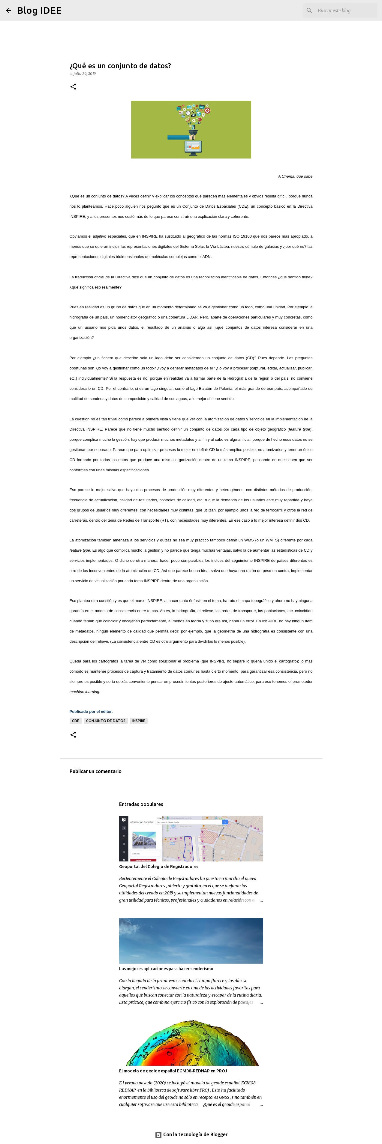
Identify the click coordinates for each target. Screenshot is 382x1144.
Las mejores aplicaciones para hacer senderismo (166, 968)
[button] (73, 87)
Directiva (123, 277)
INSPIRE (150, 236)
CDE (75, 721)
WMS (249, 540)
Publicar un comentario (96, 772)
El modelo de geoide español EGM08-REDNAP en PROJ (173, 1070)
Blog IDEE (39, 10)
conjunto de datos (105, 721)
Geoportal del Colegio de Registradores (158, 866)
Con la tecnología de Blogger (191, 1135)
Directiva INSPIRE (86, 429)
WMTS (272, 540)
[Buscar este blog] (345, 10)
